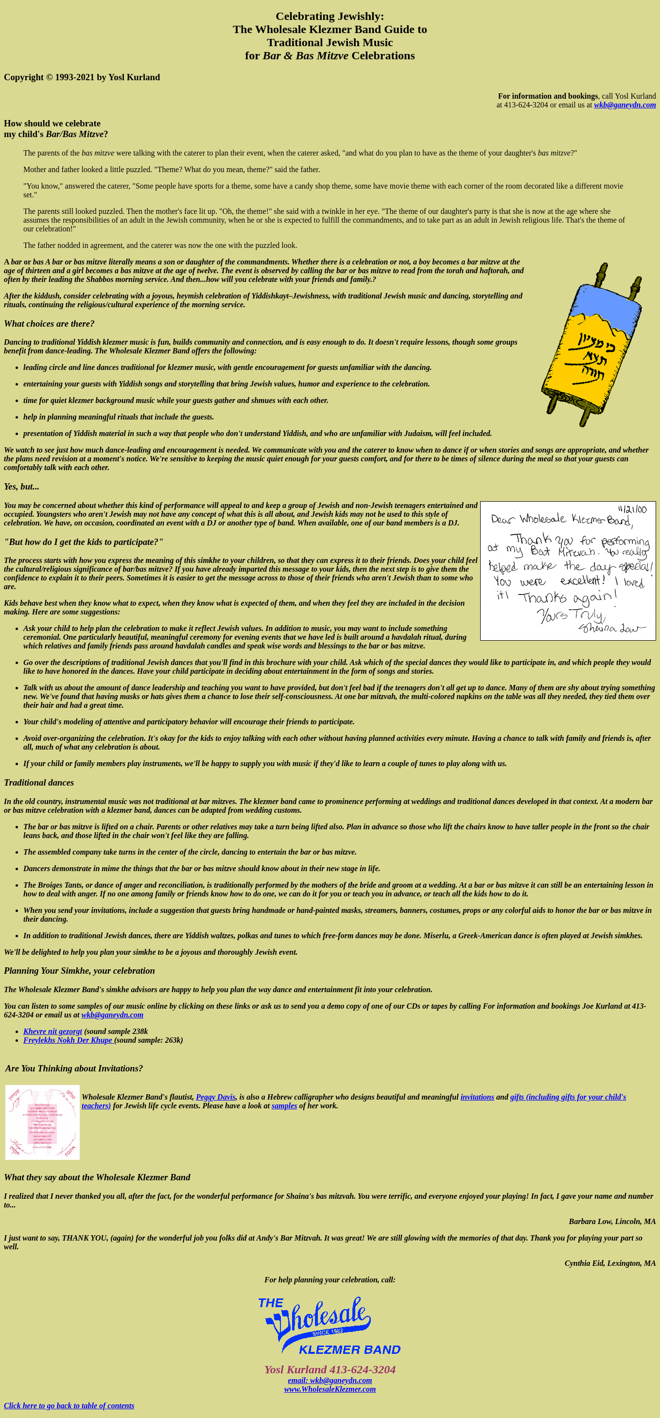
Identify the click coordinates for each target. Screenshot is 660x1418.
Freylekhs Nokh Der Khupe (68, 1040)
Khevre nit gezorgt (52, 1031)
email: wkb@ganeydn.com (330, 1380)
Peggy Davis (215, 1097)
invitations (477, 1097)
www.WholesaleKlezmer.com (330, 1389)
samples (284, 1106)
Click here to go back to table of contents (69, 1405)
